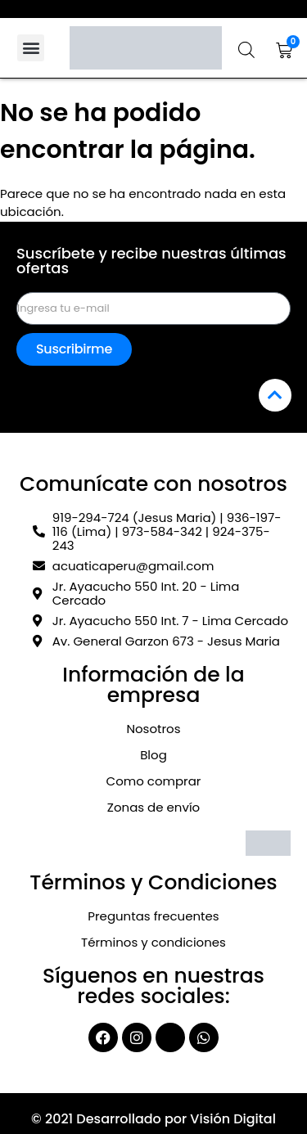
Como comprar (153, 781)
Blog (153, 755)
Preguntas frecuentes (153, 916)
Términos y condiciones (153, 942)
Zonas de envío (153, 807)
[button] (30, 47)
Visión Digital (233, 1118)
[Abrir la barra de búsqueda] (246, 50)
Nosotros (153, 729)
